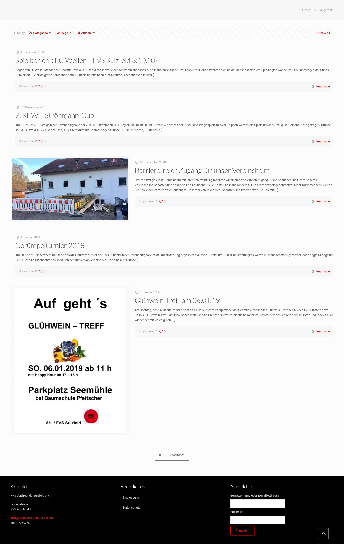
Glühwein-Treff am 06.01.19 (177, 300)
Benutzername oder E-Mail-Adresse (255, 496)
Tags (64, 33)
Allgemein (326, 10)
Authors (86, 33)
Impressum (131, 498)
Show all (322, 33)
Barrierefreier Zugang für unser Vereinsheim (202, 170)
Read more (322, 86)
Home (306, 10)
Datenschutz (131, 508)
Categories (40, 33)
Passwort (236, 512)
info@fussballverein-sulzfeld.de (32, 518)
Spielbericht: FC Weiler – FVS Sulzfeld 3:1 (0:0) (86, 60)
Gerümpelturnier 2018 (50, 245)
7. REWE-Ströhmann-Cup (54, 115)
